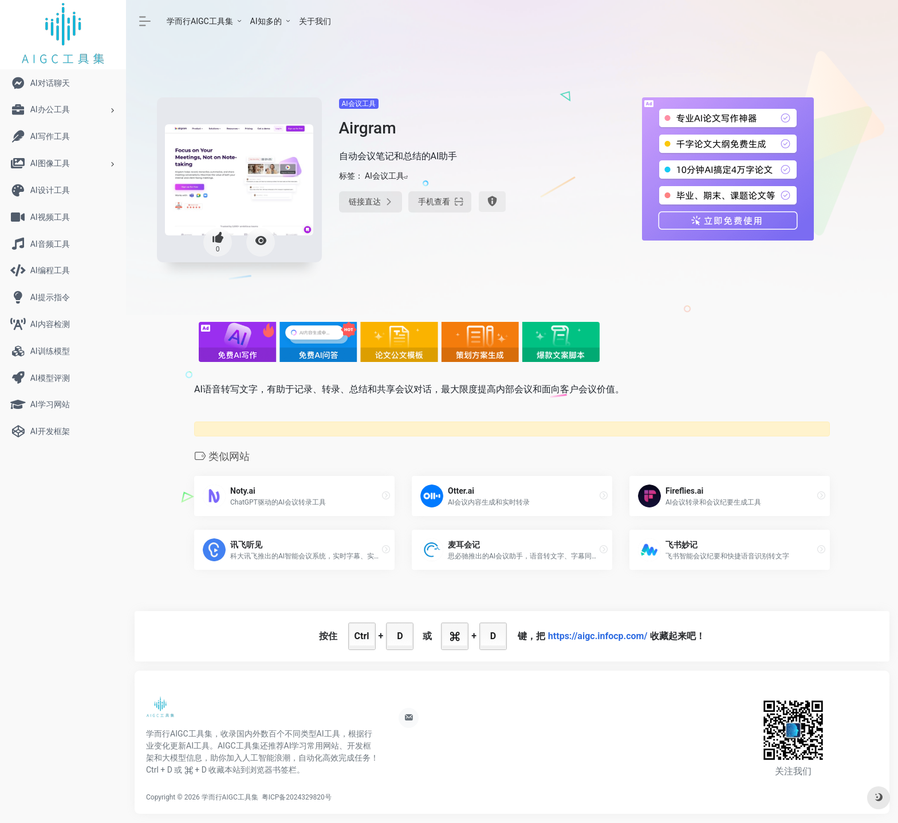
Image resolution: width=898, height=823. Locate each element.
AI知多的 (266, 21)
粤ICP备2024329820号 (297, 797)
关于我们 (315, 21)
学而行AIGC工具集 (200, 21)
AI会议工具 (359, 104)
